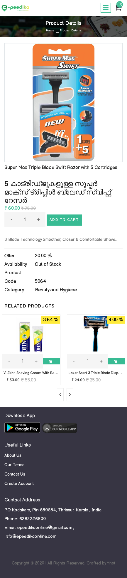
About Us (12, 455)
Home (50, 30)
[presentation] (60, 394)
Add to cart (64, 220)
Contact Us (14, 474)
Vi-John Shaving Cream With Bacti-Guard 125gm (43, 373)
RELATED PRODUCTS (29, 306)
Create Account (19, 483)
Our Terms (14, 464)
